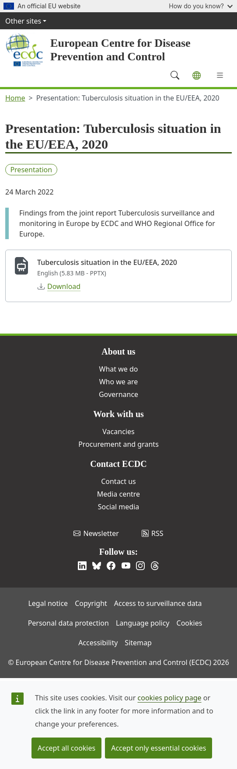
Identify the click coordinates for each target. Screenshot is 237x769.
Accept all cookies (66, 748)
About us (118, 351)
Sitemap (138, 642)
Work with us (118, 414)
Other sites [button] (23, 21)
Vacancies (118, 431)
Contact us (118, 481)
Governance (118, 394)
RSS (153, 533)
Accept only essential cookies (158, 748)
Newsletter (95, 533)
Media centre (118, 494)
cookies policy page (170, 698)
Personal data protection (68, 623)
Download (59, 286)
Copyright (91, 603)
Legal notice (48, 603)
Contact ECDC (118, 464)
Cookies (189, 623)
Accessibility (98, 642)
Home (15, 98)
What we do (118, 369)
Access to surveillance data (158, 603)
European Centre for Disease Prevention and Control (120, 50)
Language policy (143, 623)
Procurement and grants (118, 444)
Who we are (118, 381)
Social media (118, 507)
